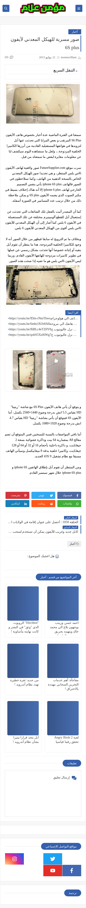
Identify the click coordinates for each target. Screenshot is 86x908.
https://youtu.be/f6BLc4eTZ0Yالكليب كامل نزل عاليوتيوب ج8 (43, 329)
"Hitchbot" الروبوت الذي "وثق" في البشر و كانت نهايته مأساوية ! (23, 627)
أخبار (75, 31)
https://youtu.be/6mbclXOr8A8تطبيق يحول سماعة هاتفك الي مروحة (43, 324)
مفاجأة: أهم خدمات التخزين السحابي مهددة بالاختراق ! (63, 684)
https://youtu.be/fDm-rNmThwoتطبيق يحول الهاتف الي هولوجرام (43, 318)
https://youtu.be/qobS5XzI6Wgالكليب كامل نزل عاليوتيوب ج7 (43, 334)
